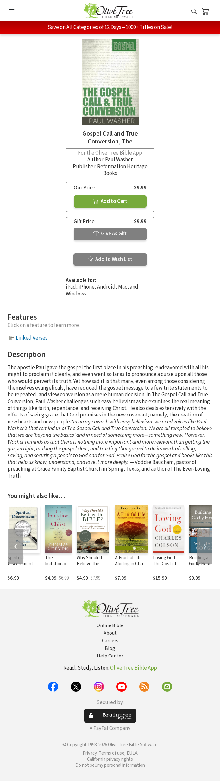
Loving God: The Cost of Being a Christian (164, 567)
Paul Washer (119, 159)
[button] (194, 12)
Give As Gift (110, 234)
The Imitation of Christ (56, 564)
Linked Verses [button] (31, 338)
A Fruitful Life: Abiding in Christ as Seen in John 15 (131, 567)
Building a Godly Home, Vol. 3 (201, 564)
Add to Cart (110, 201)
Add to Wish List (110, 259)
